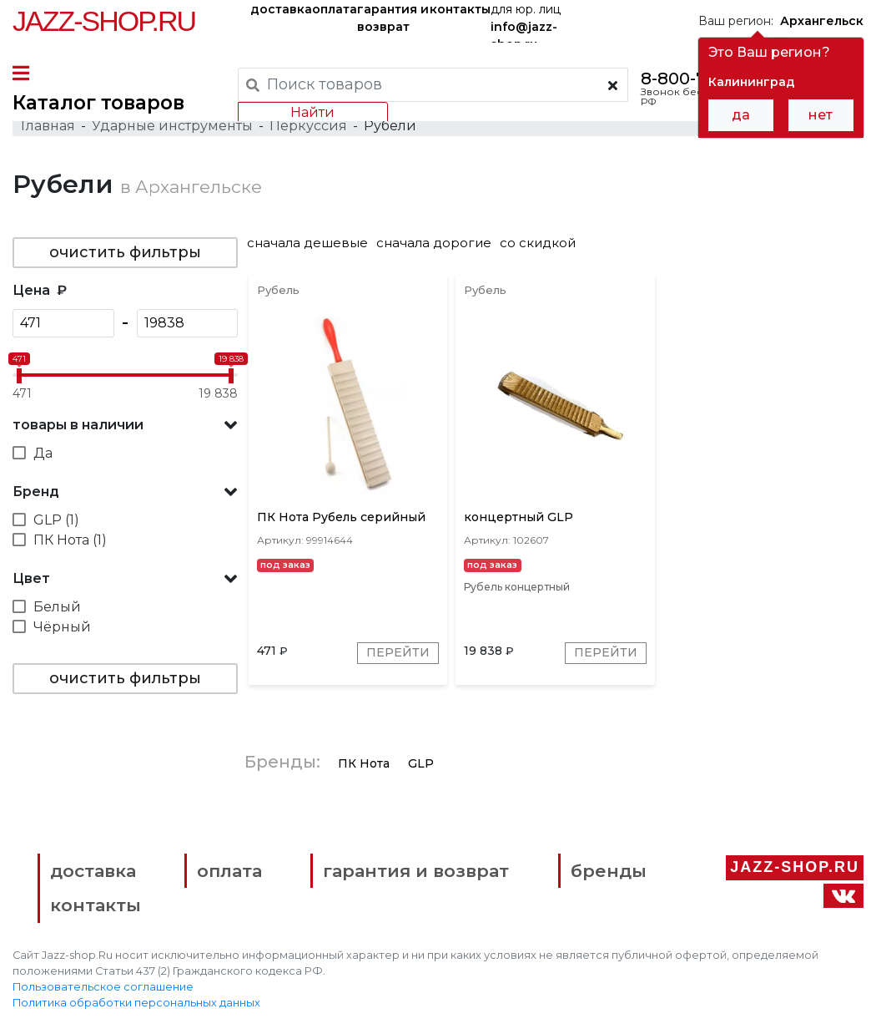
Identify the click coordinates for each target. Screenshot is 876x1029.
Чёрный (62, 628)
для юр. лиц (526, 22)
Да (43, 454)
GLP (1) (56, 521)
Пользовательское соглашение (103, 988)
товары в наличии (78, 425)
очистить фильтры (125, 253)
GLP (422, 764)
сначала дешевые (309, 243)
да (741, 115)
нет (820, 115)
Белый (57, 608)
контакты (460, 9)
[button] (125, 426)
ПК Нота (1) (70, 541)
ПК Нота (365, 764)
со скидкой (539, 243)
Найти (312, 112)
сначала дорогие (435, 243)
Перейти (398, 654)
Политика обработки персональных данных (136, 1004)
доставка (281, 9)
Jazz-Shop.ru (104, 21)
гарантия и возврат (393, 18)
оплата (334, 9)
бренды (607, 871)
